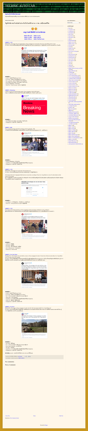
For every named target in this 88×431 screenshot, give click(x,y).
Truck (69, 63)
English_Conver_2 (71, 43)
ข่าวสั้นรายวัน (71, 92)
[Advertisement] (34, 404)
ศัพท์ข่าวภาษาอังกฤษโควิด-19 (74, 137)
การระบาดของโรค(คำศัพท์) (73, 77)
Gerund (69, 46)
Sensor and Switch (71, 54)
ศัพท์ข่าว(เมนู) (71, 128)
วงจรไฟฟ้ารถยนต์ (72, 123)
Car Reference (71, 31)
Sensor (69, 52)
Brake (69, 28)
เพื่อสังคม (70, 110)
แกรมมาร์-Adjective (72, 81)
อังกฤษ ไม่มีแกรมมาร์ (72, 140)
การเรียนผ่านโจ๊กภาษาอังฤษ (74, 78)
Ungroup (70, 65)
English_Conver (71, 42)
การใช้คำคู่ (70, 72)
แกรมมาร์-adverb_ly (72, 84)
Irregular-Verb (71, 48)
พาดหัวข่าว (70, 107)
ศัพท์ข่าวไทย (70, 133)
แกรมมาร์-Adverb (71, 83)
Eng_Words (70, 35)
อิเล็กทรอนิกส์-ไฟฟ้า (72, 142)
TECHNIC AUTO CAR (20, 6)
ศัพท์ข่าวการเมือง (71, 130)
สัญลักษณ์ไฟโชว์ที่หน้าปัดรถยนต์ (12, 14)
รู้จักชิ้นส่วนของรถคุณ (72, 118)
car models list (71, 29)
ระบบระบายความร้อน (72, 116)
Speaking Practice (71, 55)
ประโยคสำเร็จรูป (71, 105)
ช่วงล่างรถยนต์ (71, 100)
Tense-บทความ (71, 60)
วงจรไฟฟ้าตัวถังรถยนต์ (73, 122)
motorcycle (70, 49)
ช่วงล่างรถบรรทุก (71, 98)
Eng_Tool (70, 34)
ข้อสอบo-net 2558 (71, 87)
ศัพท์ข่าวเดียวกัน (21, 358)
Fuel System (70, 45)
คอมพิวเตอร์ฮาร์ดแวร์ (72, 95)
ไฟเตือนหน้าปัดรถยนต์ (72, 112)
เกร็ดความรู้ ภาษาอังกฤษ (73, 80)
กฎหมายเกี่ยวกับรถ (72, 70)
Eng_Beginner (71, 32)
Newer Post (8, 415)
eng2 (69, 39)
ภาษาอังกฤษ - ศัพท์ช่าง (72, 113)
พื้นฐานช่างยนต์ (71, 108)
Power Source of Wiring (72, 51)
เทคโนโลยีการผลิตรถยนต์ (73, 104)
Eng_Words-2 (70, 37)
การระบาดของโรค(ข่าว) (73, 75)
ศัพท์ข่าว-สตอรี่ (71, 127)
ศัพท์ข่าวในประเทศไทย (73, 136)
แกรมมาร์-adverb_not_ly (73, 86)
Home (34, 415)
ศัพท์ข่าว (70, 125)
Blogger (46, 425)
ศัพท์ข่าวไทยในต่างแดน (73, 134)
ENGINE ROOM (71, 40)
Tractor (69, 62)
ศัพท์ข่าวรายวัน (71, 139)
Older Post (61, 415)
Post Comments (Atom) (14, 418)
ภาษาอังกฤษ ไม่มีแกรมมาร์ (73, 115)
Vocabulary (70, 66)
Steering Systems (71, 57)
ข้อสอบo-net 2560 (71, 89)
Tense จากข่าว (71, 59)
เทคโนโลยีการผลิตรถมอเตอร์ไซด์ (75, 101)
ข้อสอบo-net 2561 (71, 90)
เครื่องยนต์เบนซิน (71, 97)
